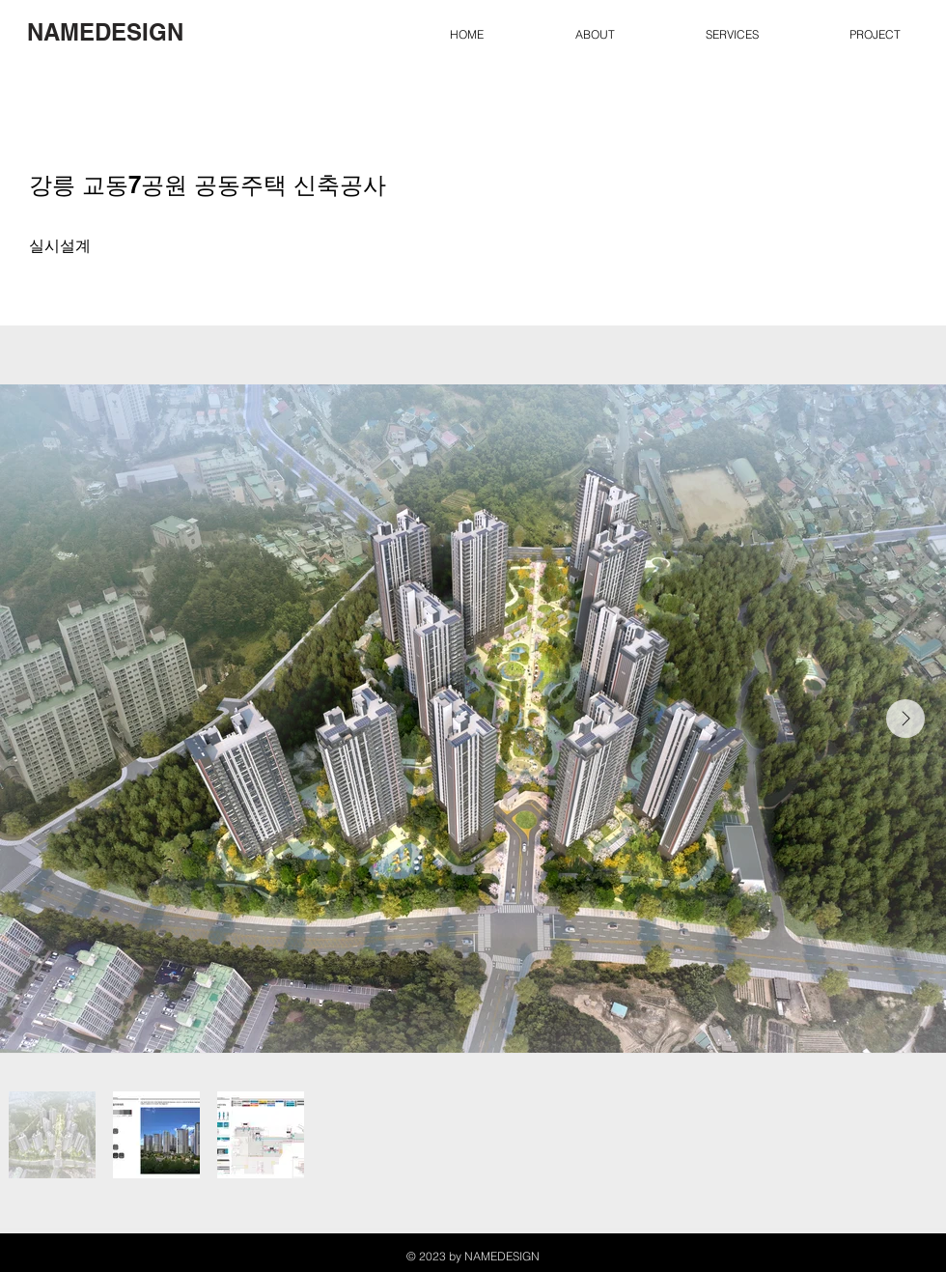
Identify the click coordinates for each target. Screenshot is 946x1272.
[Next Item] (905, 718)
